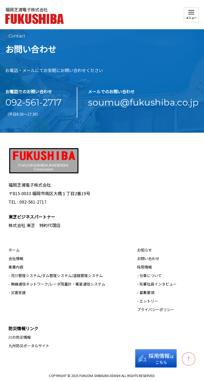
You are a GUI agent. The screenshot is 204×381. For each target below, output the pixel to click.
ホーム (14, 250)
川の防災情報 (19, 337)
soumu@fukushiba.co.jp (143, 102)
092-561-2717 (33, 102)
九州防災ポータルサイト (28, 345)
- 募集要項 (145, 292)
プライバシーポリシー (155, 309)
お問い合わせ (148, 258)
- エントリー (147, 301)
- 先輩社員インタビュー (157, 284)
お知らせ (144, 250)
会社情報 (15, 258)
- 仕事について (149, 275)
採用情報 (144, 267)
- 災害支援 (17, 292)
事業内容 (15, 267)
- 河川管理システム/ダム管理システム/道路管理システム (55, 275)
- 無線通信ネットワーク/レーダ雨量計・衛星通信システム (56, 284)
